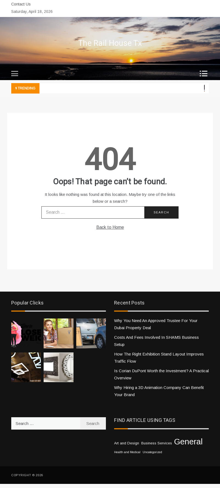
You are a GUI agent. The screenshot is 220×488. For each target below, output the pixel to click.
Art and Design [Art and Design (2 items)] (126, 443)
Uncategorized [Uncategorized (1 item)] (152, 452)
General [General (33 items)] (188, 441)
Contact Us (21, 4)
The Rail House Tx (110, 43)
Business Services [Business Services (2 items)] (156, 443)
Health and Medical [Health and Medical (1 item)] (127, 452)
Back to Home (110, 227)
